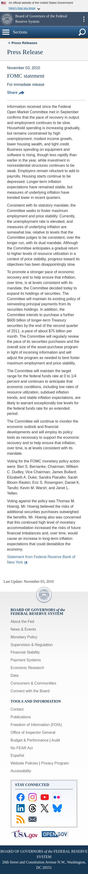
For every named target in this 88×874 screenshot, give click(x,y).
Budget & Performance (30, 740)
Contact (17, 709)
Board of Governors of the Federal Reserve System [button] (41, 18)
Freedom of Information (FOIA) (36, 725)
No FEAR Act (22, 748)
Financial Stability (25, 652)
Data (15, 675)
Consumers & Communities (33, 683)
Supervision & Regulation (32, 645)
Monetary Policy (24, 637)
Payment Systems (26, 660)
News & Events (23, 629)
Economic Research (27, 668)
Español (17, 755)
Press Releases (24, 43)
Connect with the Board (30, 691)
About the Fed (22, 622)
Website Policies (24, 763)
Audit (55, 740)
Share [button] (15, 93)
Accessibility (21, 771)
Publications (21, 717)
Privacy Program (55, 763)
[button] (7, 19)
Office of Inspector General (33, 732)
